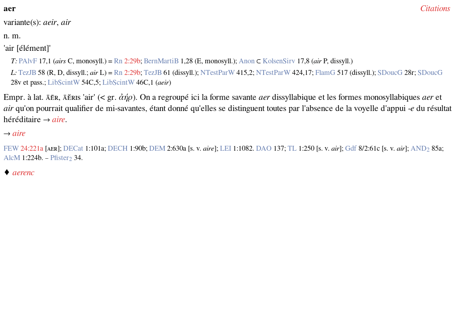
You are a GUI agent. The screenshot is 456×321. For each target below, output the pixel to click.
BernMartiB (161, 61)
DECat (73, 148)
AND (420, 148)
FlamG (325, 72)
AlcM (12, 157)
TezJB (27, 72)
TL (292, 148)
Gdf (351, 148)
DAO (264, 148)
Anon (247, 61)
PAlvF (28, 61)
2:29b (132, 61)
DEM (157, 148)
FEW (11, 148)
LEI (225, 148)
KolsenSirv (279, 61)
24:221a (31, 148)
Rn (118, 61)
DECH (118, 148)
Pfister (61, 157)
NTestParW (217, 72)
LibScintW (64, 82)
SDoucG (390, 72)
